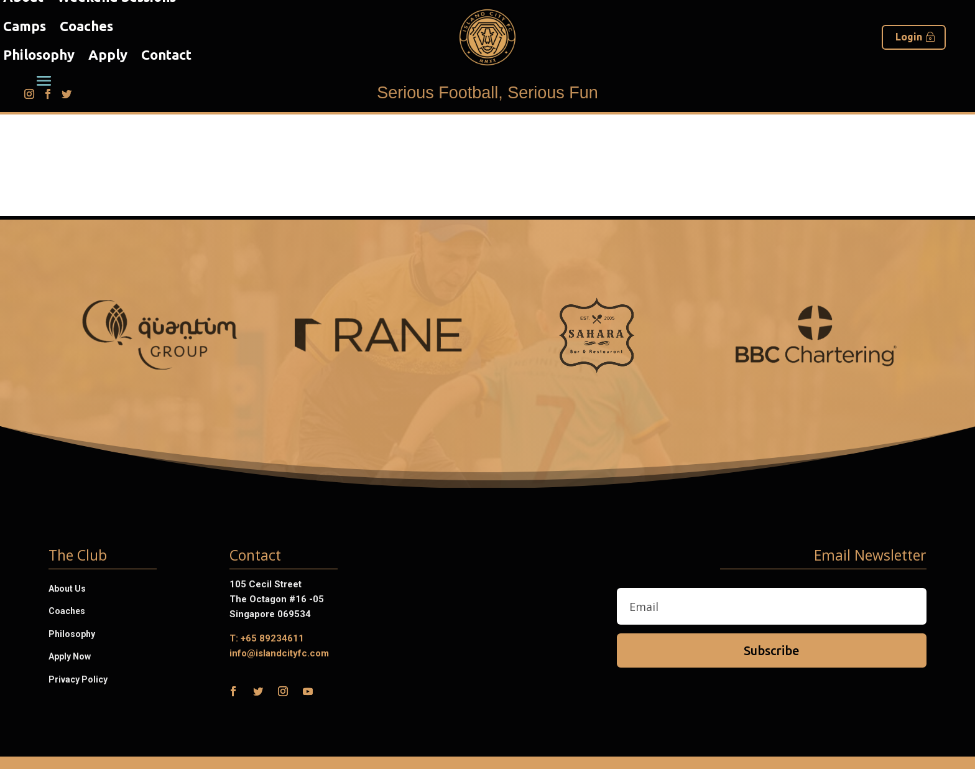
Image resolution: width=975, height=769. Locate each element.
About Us (67, 589)
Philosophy (39, 54)
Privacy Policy (78, 679)
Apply (107, 54)
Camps (24, 26)
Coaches (86, 26)
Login (908, 36)
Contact (166, 54)
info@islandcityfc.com (279, 653)
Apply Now (70, 656)
